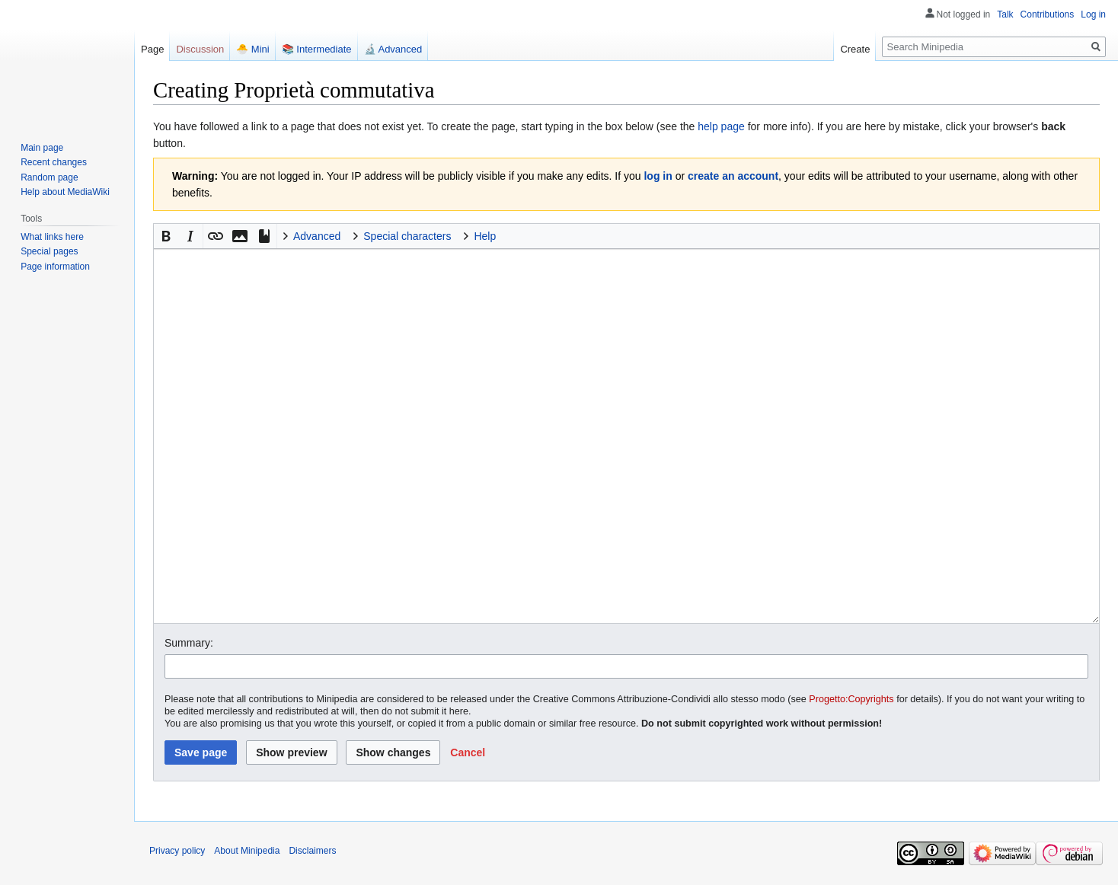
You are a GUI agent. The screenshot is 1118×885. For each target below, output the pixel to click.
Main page (42, 147)
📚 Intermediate (317, 49)
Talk (1005, 14)
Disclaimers (312, 850)
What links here (52, 237)
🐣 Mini (252, 49)
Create (855, 49)
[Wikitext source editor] (626, 435)
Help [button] (485, 236)
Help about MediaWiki (65, 192)
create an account (733, 176)
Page (152, 49)
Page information (55, 266)
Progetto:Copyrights (851, 699)
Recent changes (54, 162)
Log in (1093, 14)
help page (721, 126)
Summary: (189, 643)
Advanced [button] (316, 236)
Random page (49, 177)
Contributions (1048, 14)
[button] (166, 236)
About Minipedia (247, 850)
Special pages (49, 251)
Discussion (200, 49)
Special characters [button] (407, 236)
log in (658, 176)
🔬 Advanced (393, 49)
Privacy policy (177, 850)
